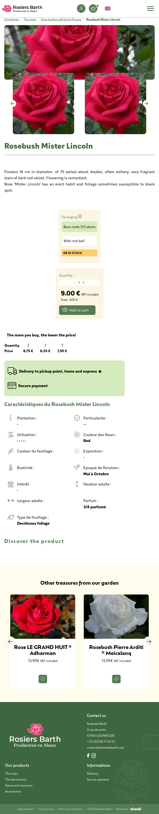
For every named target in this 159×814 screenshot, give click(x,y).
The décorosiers (15, 779)
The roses (30, 19)
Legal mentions (25, 809)
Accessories (13, 791)
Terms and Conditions (70, 809)
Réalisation (129, 809)
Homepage (11, 19)
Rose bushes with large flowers (61, 19)
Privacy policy (46, 809)
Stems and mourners (18, 785)
